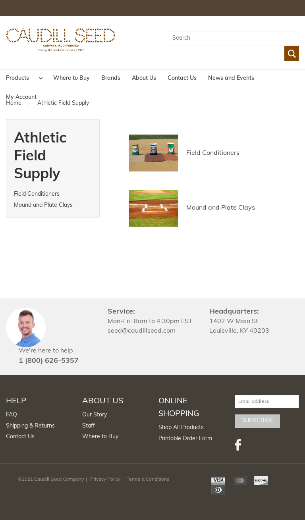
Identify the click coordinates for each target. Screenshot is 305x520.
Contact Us (182, 78)
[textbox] (234, 38)
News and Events (231, 78)
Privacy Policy (105, 479)
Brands (110, 78)
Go (291, 53)
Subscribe (257, 421)
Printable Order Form (185, 439)
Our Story (94, 415)
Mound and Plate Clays (43, 205)
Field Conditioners (37, 194)
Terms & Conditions (148, 479)
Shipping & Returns (30, 426)
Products (17, 78)
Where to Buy (71, 78)
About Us (144, 78)
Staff (88, 426)
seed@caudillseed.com (142, 331)
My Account (21, 97)
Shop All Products (181, 428)
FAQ (11, 415)
